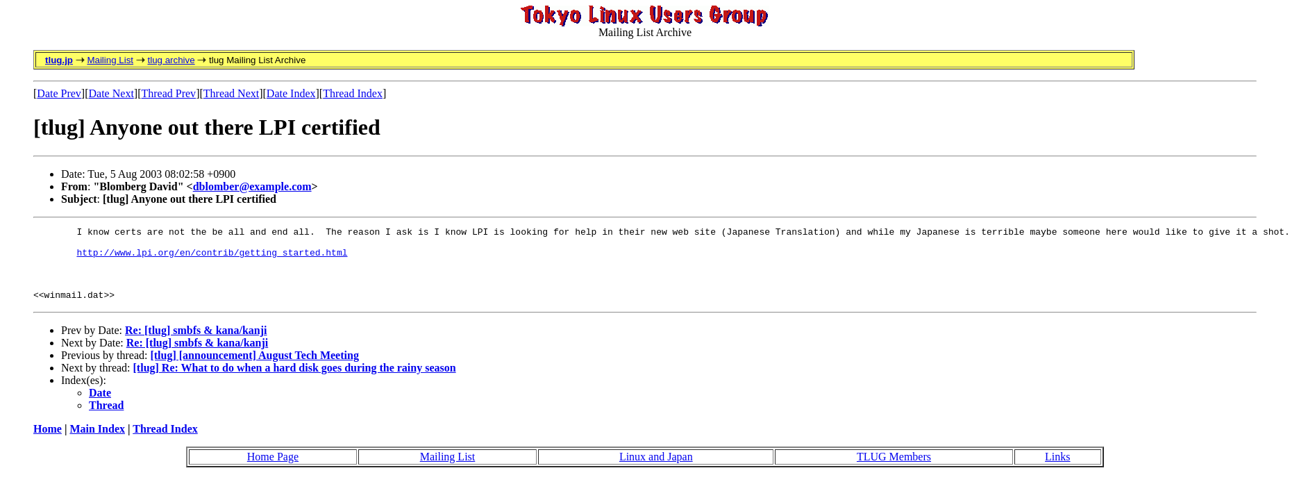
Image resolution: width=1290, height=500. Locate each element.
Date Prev (59, 93)
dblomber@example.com (252, 186)
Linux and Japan (656, 469)
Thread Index (353, 93)
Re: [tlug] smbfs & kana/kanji (196, 343)
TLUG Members (894, 469)
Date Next (111, 93)
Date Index (291, 93)
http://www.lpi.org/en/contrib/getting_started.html (211, 258)
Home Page (273, 469)
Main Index (97, 441)
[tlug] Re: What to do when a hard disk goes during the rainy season (294, 380)
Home (47, 441)
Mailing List (110, 60)
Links (1057, 469)
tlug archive (170, 60)
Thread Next (231, 93)
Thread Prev (168, 93)
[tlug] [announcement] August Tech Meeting (254, 368)
